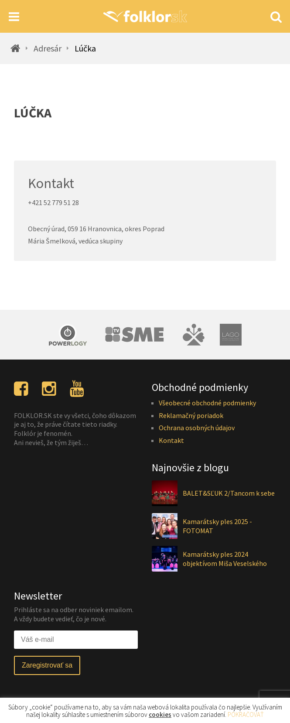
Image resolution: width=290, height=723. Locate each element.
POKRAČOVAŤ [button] (246, 714)
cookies (160, 714)
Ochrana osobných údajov (197, 427)
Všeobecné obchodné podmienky (207, 402)
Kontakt (171, 440)
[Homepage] (145, 16)
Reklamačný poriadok (191, 415)
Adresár (47, 48)
